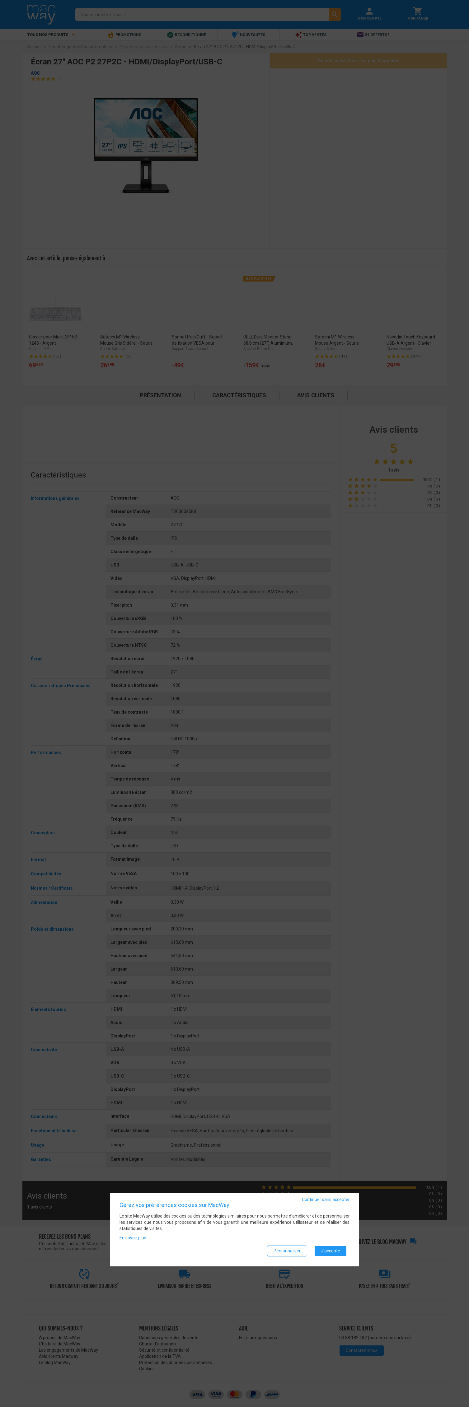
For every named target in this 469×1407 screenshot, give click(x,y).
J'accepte (330, 1251)
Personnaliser (287, 1251)
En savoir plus (133, 1238)
